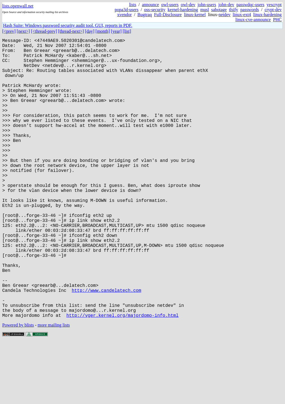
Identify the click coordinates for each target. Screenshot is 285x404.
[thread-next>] (71, 31)
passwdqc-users (250, 4)
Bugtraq (144, 14)
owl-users (169, 4)
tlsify (233, 9)
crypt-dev (273, 9)
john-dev (226, 4)
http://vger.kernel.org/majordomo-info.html (122, 377)
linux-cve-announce (253, 19)
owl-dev (188, 4)
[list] (127, 31)
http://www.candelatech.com (106, 347)
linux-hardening (267, 14)
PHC (277, 19)
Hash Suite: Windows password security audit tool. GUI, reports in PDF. (67, 25)
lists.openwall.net (17, 6)
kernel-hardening (183, 9)
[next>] (23, 31)
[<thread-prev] (44, 31)
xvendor (124, 14)
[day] (89, 31)
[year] (116, 31)
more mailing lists (54, 387)
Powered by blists (18, 387)
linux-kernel (195, 14)
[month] (102, 31)
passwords (249, 9)
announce (150, 4)
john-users (207, 4)
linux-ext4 (242, 14)
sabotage (219, 9)
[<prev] (9, 31)
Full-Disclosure (168, 14)
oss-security (154, 9)
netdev (224, 14)
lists (132, 4)
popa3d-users (126, 9)
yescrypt (274, 4)
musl (204, 9)
